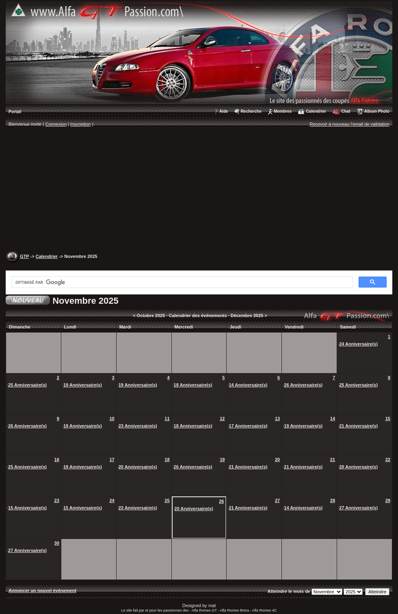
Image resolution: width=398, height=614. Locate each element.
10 (111, 418)
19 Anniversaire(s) (82, 384)
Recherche (251, 111)
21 (332, 459)
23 (56, 500)
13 (277, 418)
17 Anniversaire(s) (248, 425)
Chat (345, 111)
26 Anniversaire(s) (303, 384)
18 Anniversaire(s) (193, 384)
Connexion (56, 124)
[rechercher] (181, 282)
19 (222, 459)
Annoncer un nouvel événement (42, 590)
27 (277, 500)
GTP (24, 256)
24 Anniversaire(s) (358, 343)
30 (56, 543)
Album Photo (376, 111)
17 (111, 459)
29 (387, 500)
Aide (223, 111)
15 (387, 418)
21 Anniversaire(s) (358, 425)
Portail (15, 111)
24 (111, 500)
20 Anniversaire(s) (138, 466)
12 (222, 418)
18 (166, 459)
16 (56, 459)
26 (221, 501)
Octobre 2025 (151, 315)
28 (332, 500)
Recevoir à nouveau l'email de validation (349, 124)
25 (166, 500)
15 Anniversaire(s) (27, 507)
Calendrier (316, 111)
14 (332, 418)
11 (166, 418)
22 (387, 459)
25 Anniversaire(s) (27, 384)
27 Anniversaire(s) (358, 507)
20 (277, 459)
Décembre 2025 (247, 315)
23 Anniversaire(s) (138, 425)
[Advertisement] (199, 191)
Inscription (80, 124)
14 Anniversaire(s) (248, 384)
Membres (283, 111)
